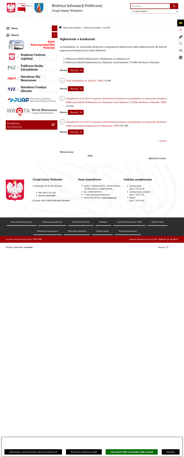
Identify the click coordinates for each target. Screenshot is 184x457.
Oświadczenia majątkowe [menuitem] (20, 89)
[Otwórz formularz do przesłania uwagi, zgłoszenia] (180, 50)
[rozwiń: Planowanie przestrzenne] (55, 101)
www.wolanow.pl (109, 414)
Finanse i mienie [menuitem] (15, 72)
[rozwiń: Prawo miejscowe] (55, 67)
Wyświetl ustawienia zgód (84, 451)
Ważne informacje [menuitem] (16, 37)
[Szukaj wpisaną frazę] (174, 6)
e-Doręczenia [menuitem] (14, 261)
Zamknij (170, 451)
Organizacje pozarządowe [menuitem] (20, 135)
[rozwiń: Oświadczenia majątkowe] (55, 90)
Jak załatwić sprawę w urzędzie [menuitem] (22, 55)
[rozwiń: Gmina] (55, 32)
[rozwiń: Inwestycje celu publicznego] (55, 113)
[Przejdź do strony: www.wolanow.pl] (180, 36)
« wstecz (162, 133)
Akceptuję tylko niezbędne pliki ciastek (131, 451)
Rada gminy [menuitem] (13, 43)
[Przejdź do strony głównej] (54, 8)
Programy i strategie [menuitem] (17, 95)
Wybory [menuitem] (11, 118)
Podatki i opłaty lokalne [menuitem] (19, 78)
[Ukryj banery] (54, 286)
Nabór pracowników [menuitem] (17, 141)
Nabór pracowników (72, 20)
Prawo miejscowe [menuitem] (16, 66)
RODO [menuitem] (10, 26)
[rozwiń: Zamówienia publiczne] (55, 107)
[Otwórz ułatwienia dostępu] (180, 22)
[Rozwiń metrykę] (76, 62)
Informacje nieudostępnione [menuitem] (21, 273)
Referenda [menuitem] (12, 124)
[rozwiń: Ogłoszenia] (55, 61)
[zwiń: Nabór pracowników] (55, 142)
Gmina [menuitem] (10, 32)
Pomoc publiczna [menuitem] (16, 83)
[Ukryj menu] (54, 21)
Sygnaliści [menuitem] (12, 255)
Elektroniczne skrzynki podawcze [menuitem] (24, 267)
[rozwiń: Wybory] (55, 119)
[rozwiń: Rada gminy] (55, 44)
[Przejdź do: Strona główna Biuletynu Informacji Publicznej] (60, 20)
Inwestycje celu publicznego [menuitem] (21, 112)
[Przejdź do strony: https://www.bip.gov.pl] (180, 29)
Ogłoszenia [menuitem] (12, 60)
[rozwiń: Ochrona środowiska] (55, 130)
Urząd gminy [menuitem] (13, 49)
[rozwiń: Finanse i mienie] (55, 73)
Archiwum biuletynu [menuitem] (17, 278)
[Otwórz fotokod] (180, 57)
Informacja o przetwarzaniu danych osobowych (33, 451)
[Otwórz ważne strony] (180, 43)
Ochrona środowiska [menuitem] (17, 130)
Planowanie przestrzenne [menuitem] (20, 101)
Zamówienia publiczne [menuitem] (18, 106)
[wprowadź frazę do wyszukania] (150, 6)
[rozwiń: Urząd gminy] (55, 50)
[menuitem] (31, 149)
